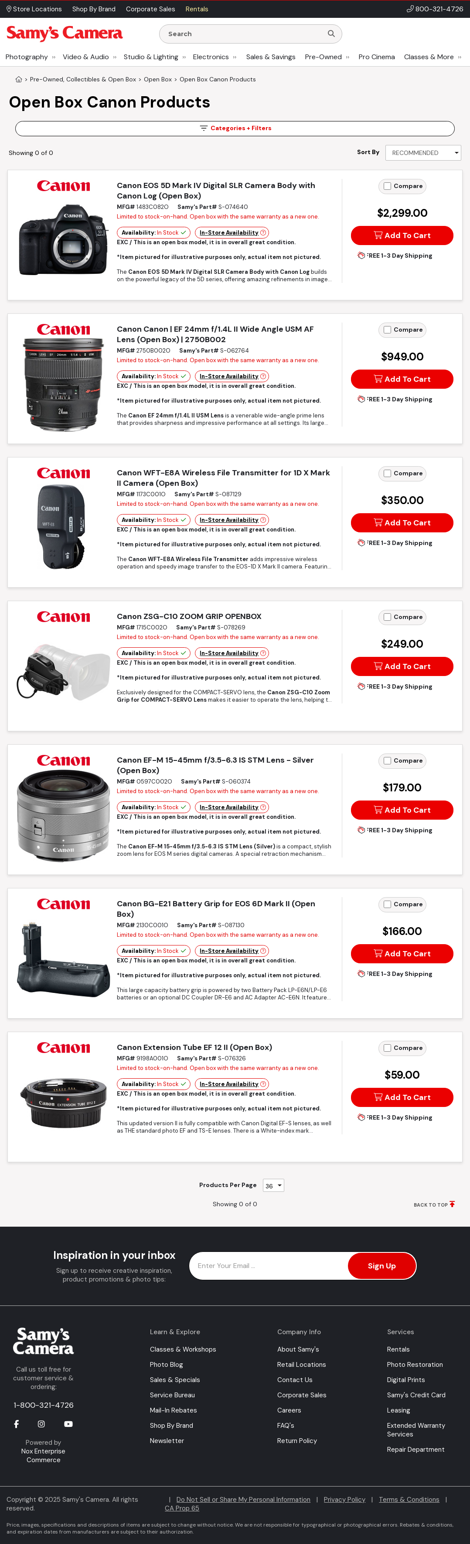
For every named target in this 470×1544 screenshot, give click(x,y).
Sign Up (382, 1266)
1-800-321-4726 (44, 1405)
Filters (235, 128)
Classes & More (429, 56)
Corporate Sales (302, 1395)
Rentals (398, 1349)
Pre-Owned (323, 56)
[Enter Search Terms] (244, 34)
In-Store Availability (229, 232)
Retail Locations (301, 1364)
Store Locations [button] (34, 9)
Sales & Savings (271, 56)
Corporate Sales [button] (150, 9)
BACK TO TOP (431, 1205)
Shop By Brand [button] (94, 9)
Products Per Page (228, 1185)
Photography (27, 56)
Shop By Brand (171, 1425)
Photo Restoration (415, 1364)
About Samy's (298, 1349)
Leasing (398, 1410)
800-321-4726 (439, 8)
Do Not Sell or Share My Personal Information (243, 1499)
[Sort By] (423, 153)
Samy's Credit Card (416, 1395)
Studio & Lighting (151, 56)
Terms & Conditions (409, 1499)
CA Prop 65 (182, 1508)
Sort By (368, 152)
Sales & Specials (175, 1380)
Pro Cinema (377, 56)
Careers (289, 1410)
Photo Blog (166, 1364)
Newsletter (167, 1440)
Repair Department (416, 1449)
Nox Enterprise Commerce (43, 1455)
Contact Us (295, 1380)
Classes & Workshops (183, 1349)
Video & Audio (86, 56)
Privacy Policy (344, 1499)
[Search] (331, 34)
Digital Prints (406, 1380)
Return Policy (297, 1440)
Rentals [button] (197, 9)
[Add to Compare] (387, 186)
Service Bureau (172, 1395)
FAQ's (285, 1425)
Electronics (211, 56)
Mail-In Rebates (173, 1410)
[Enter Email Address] (303, 1265)
